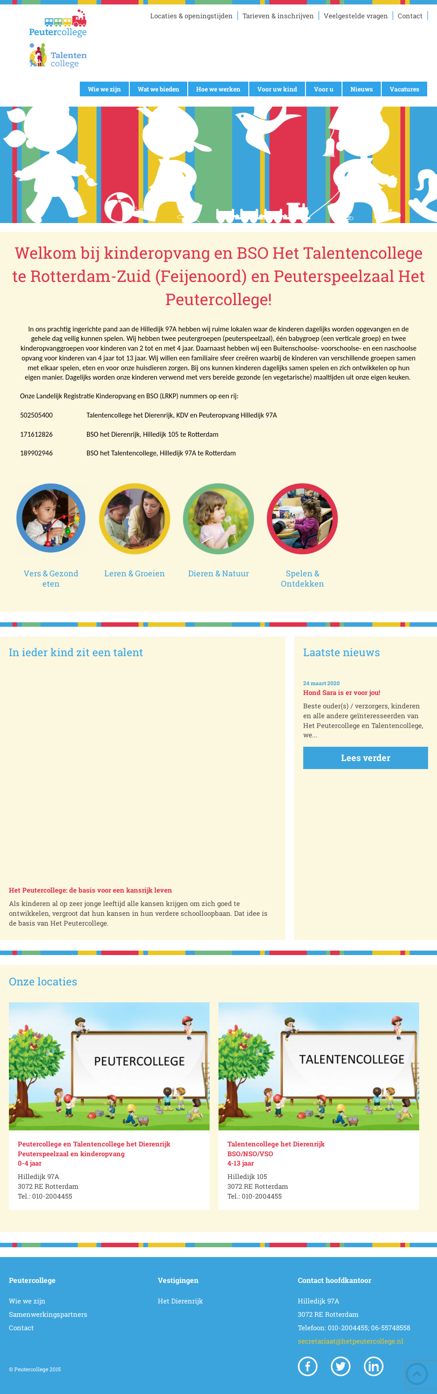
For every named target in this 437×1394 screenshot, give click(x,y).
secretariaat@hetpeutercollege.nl (351, 1340)
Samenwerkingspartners (48, 1314)
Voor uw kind (277, 89)
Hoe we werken (218, 89)
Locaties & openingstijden (191, 15)
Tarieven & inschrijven (278, 15)
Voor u (324, 89)
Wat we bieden (158, 89)
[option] (109, 1106)
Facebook (307, 1366)
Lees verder (365, 757)
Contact (410, 15)
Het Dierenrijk (180, 1300)
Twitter (340, 1366)
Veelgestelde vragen (356, 15)
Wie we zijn (104, 89)
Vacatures (404, 89)
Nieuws (361, 89)
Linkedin (373, 1366)
